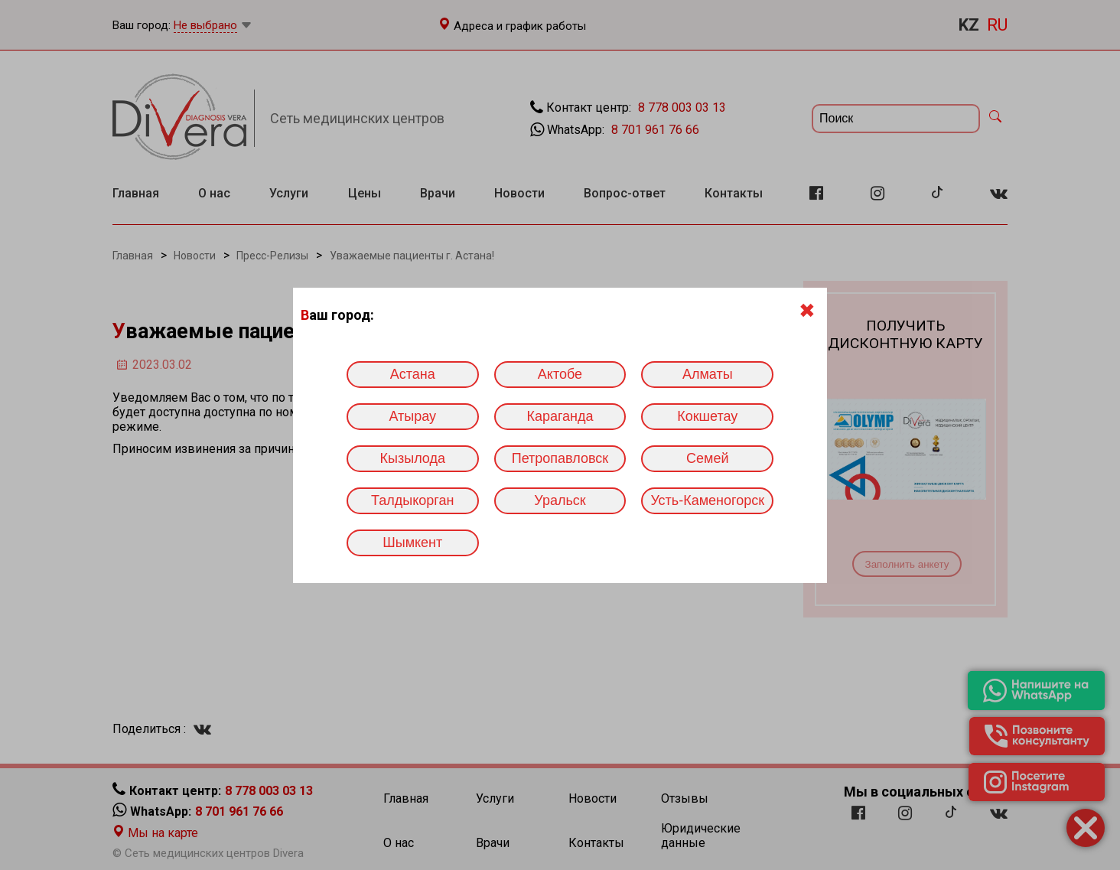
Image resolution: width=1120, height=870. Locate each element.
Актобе (560, 374)
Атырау (412, 416)
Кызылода (412, 458)
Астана (412, 374)
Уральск (559, 500)
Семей (707, 458)
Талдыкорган (412, 500)
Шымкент (412, 542)
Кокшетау (707, 416)
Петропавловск (560, 458)
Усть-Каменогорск (707, 500)
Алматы (707, 374)
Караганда (559, 416)
